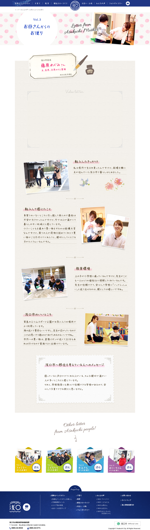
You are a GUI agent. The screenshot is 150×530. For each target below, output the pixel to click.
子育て (37, 3)
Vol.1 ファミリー (103, 499)
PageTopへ (75, 488)
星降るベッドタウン (20, 3)
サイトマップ (126, 500)
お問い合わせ (128, 4)
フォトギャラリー (116, 3)
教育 (46, 3)
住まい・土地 (87, 3)
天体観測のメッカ (58, 502)
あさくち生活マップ (58, 508)
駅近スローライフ (60, 3)
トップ (17, 9)
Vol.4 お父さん (102, 508)
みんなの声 (100, 3)
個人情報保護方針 (128, 505)
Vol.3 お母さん (102, 505)
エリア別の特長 (57, 505)
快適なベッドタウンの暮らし (61, 499)
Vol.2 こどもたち (103, 502)
